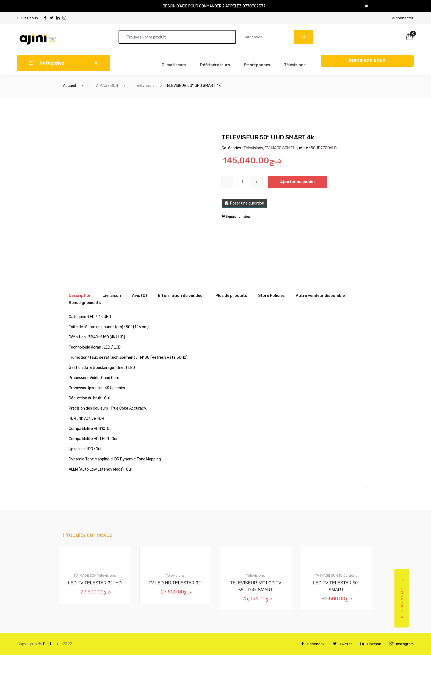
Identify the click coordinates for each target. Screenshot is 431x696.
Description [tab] (80, 296)
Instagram (401, 644)
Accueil (69, 85)
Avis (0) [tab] (139, 296)
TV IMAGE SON (105, 85)
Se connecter (402, 18)
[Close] (366, 6)
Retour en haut (402, 598)
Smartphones (257, 65)
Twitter (341, 644)
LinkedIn (370, 644)
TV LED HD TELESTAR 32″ (175, 583)
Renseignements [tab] (85, 303)
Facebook (311, 644)
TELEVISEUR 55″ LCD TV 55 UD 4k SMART (256, 586)
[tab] (80, 297)
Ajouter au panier (298, 181)
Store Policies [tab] (271, 296)
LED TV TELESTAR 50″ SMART (336, 586)
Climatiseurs (174, 65)
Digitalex (50, 644)
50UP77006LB (324, 148)
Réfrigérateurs (215, 65)
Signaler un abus (236, 217)
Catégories (46, 63)
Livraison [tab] (112, 296)
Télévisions (295, 65)
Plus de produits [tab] (231, 296)
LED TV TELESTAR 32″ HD (95, 583)
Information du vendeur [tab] (181, 296)
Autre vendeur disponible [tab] (320, 296)
